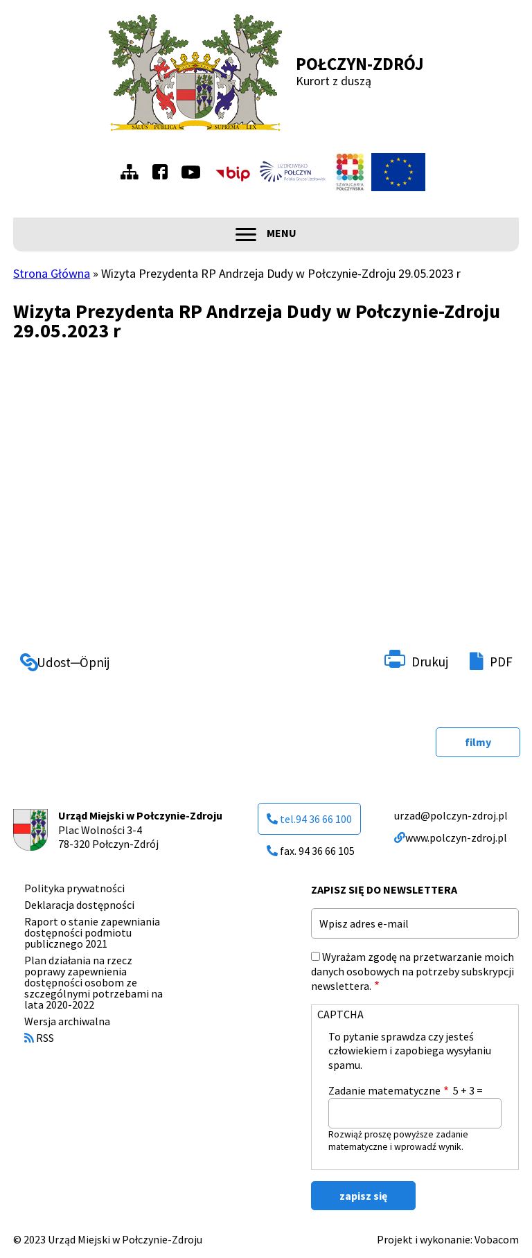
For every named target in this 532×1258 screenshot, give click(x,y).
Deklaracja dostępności (79, 905)
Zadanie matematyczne (384, 1090)
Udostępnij (49, 658)
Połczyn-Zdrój (360, 64)
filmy (478, 742)
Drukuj (429, 661)
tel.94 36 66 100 (309, 819)
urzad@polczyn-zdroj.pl (451, 815)
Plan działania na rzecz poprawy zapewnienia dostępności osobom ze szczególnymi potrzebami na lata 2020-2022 (93, 982)
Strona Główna (51, 273)
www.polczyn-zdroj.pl (450, 837)
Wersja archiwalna (67, 1021)
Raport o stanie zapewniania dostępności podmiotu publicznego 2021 (92, 932)
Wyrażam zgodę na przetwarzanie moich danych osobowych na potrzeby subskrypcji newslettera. (412, 971)
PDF (501, 661)
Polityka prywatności (74, 888)
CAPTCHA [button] (340, 1014)
